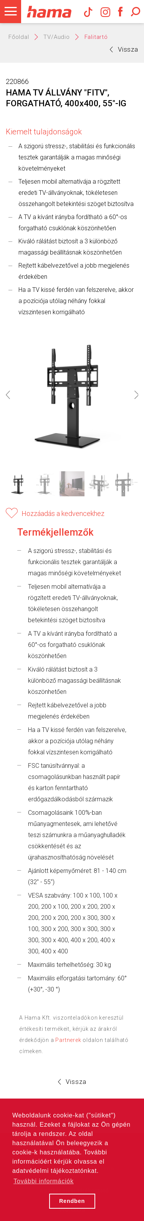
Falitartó (96, 36)
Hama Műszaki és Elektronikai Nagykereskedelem (49, 11)
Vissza (124, 49)
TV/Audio (56, 36)
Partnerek (68, 1040)
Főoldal (18, 36)
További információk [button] (43, 1181)
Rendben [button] (72, 1201)
